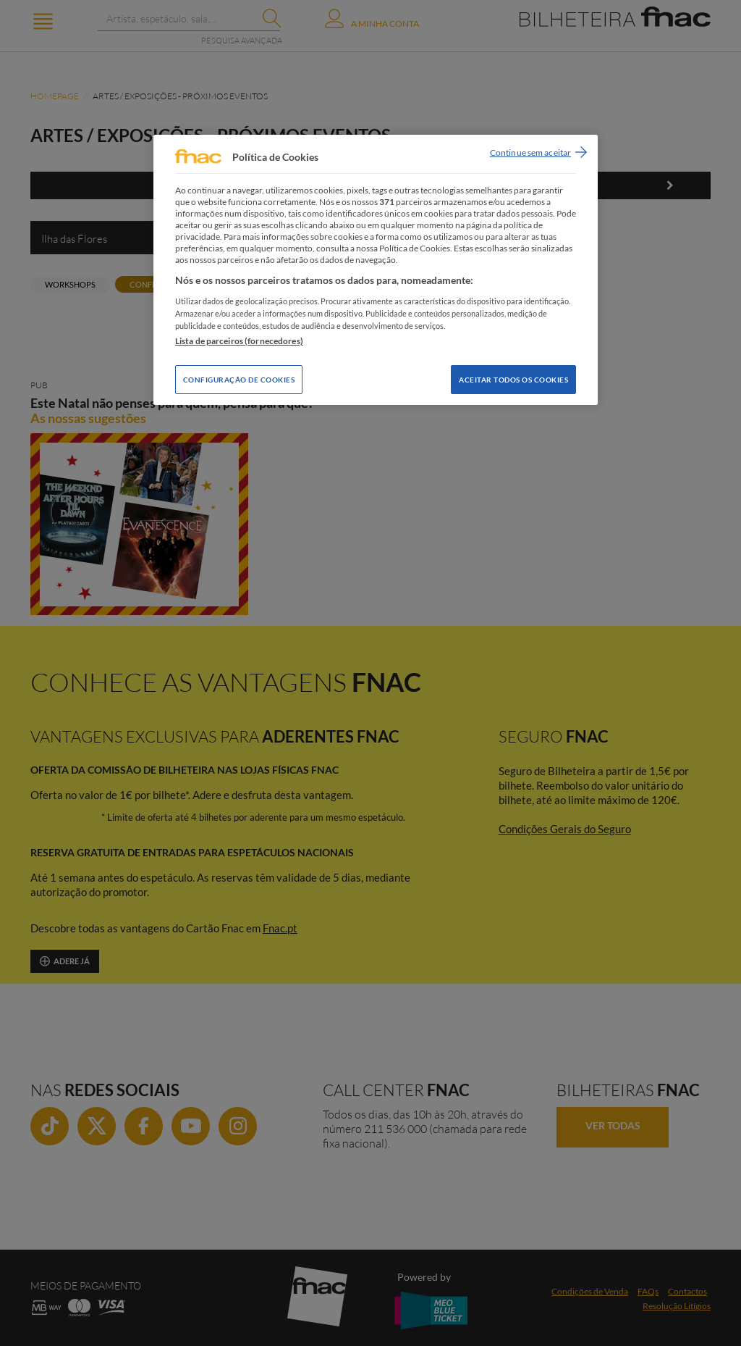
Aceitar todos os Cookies (513, 379)
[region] (375, 270)
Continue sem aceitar (530, 152)
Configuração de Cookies (239, 379)
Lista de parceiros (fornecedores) (239, 340)
